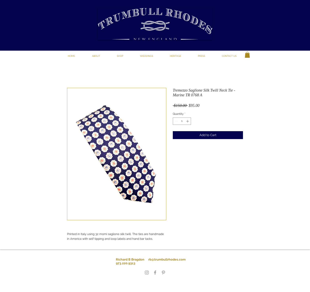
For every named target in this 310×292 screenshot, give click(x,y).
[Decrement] (175, 121)
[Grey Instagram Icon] (146, 272)
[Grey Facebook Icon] (155, 272)
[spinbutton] (181, 121)
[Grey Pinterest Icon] (163, 272)
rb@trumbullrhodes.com (167, 259)
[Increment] (187, 121)
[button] (119, 56)
